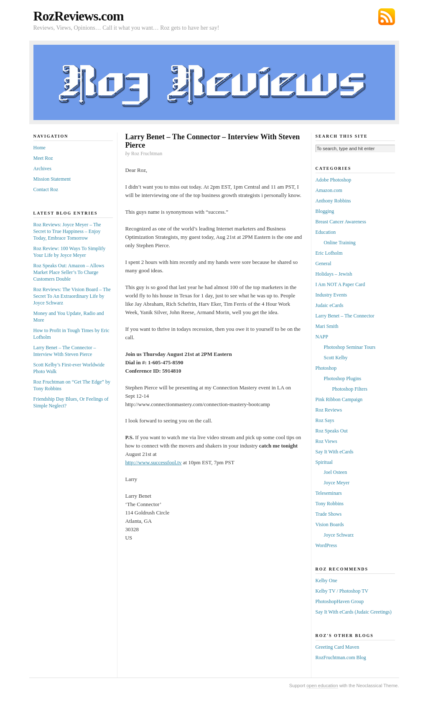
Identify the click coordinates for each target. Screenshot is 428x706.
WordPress (326, 545)
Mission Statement (52, 179)
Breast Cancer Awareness (341, 222)
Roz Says (325, 420)
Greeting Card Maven (337, 647)
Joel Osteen (335, 472)
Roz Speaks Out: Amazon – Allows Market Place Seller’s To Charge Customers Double (68, 272)
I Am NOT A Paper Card (340, 284)
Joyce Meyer (337, 483)
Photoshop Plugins (343, 378)
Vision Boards (330, 524)
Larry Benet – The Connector (345, 316)
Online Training (340, 243)
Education (326, 232)
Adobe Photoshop (334, 180)
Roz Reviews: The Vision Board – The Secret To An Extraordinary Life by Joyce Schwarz (72, 296)
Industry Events (331, 295)
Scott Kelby (336, 358)
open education (322, 685)
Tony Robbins (330, 503)
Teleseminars (329, 493)
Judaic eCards (330, 305)
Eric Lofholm (329, 253)
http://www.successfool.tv (153, 462)
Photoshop (326, 368)
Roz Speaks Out (332, 431)
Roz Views (326, 441)
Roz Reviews (329, 410)
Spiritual (324, 462)
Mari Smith (327, 326)
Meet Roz (43, 158)
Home (39, 148)
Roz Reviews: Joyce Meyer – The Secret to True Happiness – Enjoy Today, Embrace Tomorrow (67, 231)
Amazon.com (329, 190)
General (323, 263)
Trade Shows (329, 514)
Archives (42, 168)
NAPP (322, 337)
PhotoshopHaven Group (340, 601)
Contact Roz (46, 189)
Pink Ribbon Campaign (339, 399)
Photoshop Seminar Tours (350, 347)
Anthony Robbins (333, 201)
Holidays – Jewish (334, 274)
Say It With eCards (335, 452)
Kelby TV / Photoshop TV (342, 591)
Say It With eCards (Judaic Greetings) (354, 612)
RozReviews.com (78, 15)
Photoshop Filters (349, 389)
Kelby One (326, 580)
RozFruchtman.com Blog (341, 657)
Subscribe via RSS (386, 16)
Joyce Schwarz (339, 535)
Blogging (325, 211)
